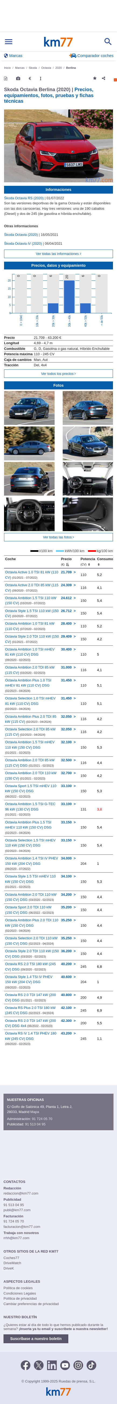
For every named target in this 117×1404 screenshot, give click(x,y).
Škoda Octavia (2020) (21, 235)
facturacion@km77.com (21, 1227)
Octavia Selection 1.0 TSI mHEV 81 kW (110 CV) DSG (30, 703)
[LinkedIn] (52, 1365)
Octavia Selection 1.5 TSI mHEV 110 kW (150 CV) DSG (30, 845)
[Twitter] (39, 1365)
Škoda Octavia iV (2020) (23, 243)
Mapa (34, 1112)
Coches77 (11, 1258)
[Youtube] (65, 1365)
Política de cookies (18, 1288)
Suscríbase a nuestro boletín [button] (36, 1339)
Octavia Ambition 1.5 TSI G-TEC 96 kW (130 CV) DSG (30, 809)
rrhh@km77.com (16, 1238)
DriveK (8, 1268)
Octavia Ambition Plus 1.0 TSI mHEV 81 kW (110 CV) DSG (28, 685)
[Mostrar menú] (8, 42)
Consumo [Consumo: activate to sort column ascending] (105, 561)
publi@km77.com (17, 1210)
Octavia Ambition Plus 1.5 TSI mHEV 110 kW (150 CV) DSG (28, 827)
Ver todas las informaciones (58, 254)
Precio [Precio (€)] (66, 561)
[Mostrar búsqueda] (108, 42)
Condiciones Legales (19, 1293)
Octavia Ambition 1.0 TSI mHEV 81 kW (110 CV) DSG (30, 654)
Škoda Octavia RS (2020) (24, 198)
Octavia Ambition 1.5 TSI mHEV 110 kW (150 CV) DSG (30, 747)
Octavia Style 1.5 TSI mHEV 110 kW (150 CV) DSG (30, 881)
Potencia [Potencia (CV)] (87, 561)
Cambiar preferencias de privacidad (31, 1304)
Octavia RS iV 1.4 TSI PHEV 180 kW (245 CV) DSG (30, 1038)
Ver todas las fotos (58, 537)
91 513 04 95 (35, 1124)
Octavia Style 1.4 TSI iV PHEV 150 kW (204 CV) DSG (28, 982)
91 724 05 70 (42, 1119)
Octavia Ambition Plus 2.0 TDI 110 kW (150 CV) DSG (31, 925)
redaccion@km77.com (20, 1193)
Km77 (58, 42)
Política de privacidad (20, 1298)
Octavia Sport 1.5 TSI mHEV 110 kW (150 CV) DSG (30, 791)
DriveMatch (12, 1263)
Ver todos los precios (58, 374)
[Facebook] (25, 1365)
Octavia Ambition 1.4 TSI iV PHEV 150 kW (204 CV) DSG (31, 863)
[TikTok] (91, 1365)
